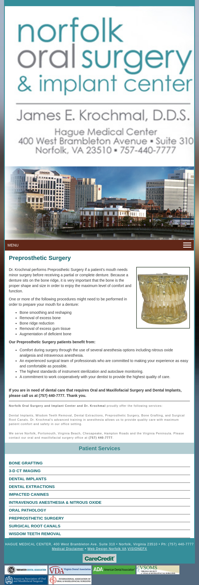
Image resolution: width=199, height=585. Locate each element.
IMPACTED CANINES (29, 494)
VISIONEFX (137, 549)
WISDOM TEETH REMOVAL (35, 533)
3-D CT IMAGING (24, 470)
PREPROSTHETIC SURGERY (36, 518)
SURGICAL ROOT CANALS (34, 526)
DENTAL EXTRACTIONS (32, 486)
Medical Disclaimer (68, 549)
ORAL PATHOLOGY (27, 510)
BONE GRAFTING (26, 463)
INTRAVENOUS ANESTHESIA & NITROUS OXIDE (55, 502)
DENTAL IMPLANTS (27, 478)
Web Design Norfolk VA (106, 549)
